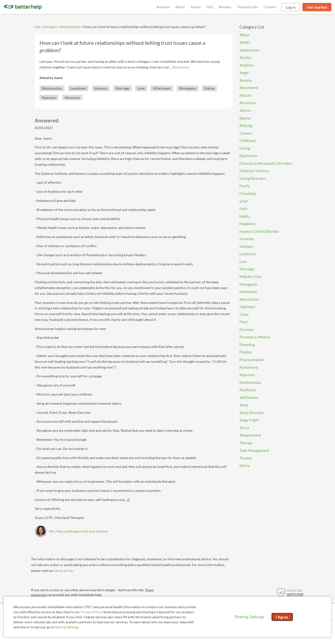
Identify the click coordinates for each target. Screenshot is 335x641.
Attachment (162, 88)
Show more (180, 67)
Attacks (245, 95)
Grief (243, 201)
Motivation (248, 291)
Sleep (243, 405)
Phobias (245, 352)
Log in (290, 7)
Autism (245, 110)
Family (244, 186)
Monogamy (187, 88)
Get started (317, 7)
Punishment (248, 367)
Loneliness (78, 88)
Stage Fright (249, 420)
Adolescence (249, 50)
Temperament (250, 435)
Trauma (245, 458)
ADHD (244, 42)
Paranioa (246, 329)
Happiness (247, 223)
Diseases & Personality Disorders (265, 163)
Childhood (247, 140)
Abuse (244, 35)
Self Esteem (248, 397)
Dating (209, 88)
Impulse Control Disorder (259, 231)
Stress (244, 427)
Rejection (49, 98)
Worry (244, 465)
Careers (245, 133)
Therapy (246, 443)
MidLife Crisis (250, 276)
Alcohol (245, 57)
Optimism (247, 307)
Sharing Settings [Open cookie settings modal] (249, 616)
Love (141, 88)
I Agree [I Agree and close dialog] (282, 617)
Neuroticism (249, 299)
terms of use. (64, 570)
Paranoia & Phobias (254, 337)
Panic (243, 322)
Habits (244, 216)
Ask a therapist (46, 27)
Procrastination (251, 359)
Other (244, 314)
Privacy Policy (91, 612)
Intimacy (100, 88)
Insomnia (246, 239)
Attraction (72, 98)
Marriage (122, 88)
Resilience (247, 390)
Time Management (254, 450)
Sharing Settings (67, 627)
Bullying (245, 125)
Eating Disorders (252, 178)
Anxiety (245, 80)
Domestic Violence (254, 171)
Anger (244, 72)
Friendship (247, 193)
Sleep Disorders (251, 412)
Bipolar (245, 118)
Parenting (247, 344)
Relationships (70, 27)
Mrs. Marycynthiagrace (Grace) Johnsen (78, 531)
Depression (248, 155)
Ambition (246, 65)
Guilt (243, 208)
